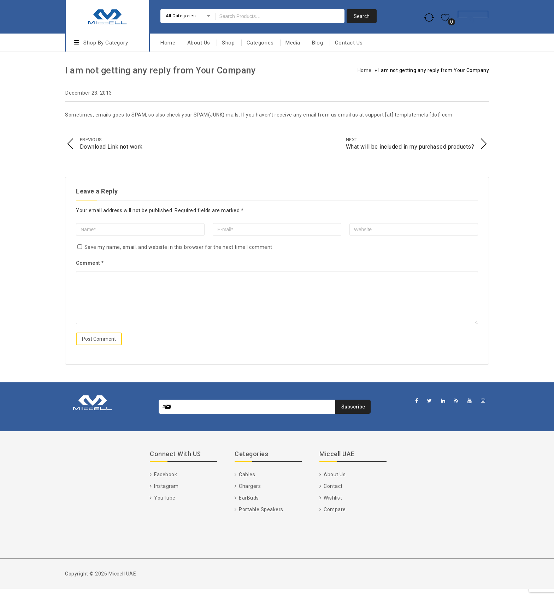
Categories (260, 43)
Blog (317, 43)
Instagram (166, 494)
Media (292, 43)
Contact (333, 494)
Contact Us (349, 43)
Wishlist (332, 506)
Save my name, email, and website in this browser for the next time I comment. (179, 247)
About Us (198, 43)
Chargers (249, 494)
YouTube (164, 506)
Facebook (165, 482)
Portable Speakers (260, 517)
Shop (228, 43)
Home (167, 43)
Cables (246, 482)
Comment (90, 262)
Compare (334, 517)
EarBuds (248, 506)
